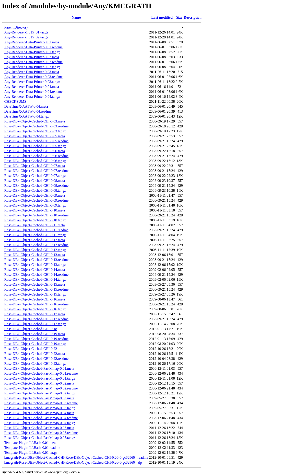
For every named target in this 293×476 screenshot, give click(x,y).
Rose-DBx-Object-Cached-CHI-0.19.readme (36, 339)
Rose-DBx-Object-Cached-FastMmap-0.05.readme (41, 433)
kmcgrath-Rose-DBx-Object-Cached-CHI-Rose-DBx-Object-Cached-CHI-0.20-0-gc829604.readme (76, 457)
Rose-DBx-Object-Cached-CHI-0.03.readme (36, 126)
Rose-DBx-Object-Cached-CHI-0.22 (30, 349)
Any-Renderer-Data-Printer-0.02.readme (33, 62)
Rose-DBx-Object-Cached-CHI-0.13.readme (36, 260)
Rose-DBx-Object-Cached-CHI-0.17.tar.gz (35, 324)
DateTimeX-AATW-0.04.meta (26, 106)
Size (179, 17)
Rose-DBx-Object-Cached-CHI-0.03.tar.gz (35, 131)
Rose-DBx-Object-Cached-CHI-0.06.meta (34, 151)
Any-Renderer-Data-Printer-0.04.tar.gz (32, 96)
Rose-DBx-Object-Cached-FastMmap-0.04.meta (39, 413)
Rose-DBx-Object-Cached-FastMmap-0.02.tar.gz (39, 393)
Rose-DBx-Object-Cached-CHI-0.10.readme (36, 215)
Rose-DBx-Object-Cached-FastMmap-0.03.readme (41, 403)
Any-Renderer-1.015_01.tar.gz (26, 32)
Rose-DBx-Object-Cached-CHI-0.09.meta (34, 195)
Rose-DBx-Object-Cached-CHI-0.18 (30, 329)
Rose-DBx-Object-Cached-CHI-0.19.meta (34, 334)
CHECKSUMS (15, 101)
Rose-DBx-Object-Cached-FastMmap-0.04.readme (41, 418)
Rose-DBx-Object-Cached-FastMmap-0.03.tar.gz (39, 408)
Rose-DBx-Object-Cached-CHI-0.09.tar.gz (35, 205)
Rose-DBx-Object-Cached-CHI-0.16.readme (36, 304)
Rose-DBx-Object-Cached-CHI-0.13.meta (34, 255)
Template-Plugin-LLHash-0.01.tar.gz (30, 452)
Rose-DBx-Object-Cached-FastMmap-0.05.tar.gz (39, 438)
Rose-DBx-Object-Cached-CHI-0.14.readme (36, 274)
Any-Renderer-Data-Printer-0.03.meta (31, 72)
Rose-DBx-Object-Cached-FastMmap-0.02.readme (41, 388)
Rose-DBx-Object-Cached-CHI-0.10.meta (34, 210)
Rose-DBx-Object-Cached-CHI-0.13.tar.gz (35, 265)
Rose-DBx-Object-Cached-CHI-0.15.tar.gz (35, 294)
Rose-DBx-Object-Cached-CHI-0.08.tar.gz (35, 190)
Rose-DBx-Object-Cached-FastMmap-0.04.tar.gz (39, 423)
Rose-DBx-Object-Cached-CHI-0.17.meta (34, 314)
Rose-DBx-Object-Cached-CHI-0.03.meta (34, 121)
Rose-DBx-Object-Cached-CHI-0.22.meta (34, 354)
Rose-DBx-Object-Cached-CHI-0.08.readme (36, 185)
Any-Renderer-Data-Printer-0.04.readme (33, 91)
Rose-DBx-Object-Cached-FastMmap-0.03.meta (39, 398)
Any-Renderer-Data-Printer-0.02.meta (31, 57)
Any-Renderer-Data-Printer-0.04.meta (31, 87)
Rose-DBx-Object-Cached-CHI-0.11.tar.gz (35, 235)
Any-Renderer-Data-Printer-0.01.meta (31, 42)
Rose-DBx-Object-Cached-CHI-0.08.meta (34, 180)
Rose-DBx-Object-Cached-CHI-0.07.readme (36, 171)
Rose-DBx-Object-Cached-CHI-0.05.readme (36, 141)
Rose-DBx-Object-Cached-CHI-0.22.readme (36, 358)
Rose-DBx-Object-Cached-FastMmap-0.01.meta (39, 368)
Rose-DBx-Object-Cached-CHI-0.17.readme (36, 319)
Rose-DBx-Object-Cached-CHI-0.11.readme (36, 230)
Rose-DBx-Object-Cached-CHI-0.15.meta (34, 284)
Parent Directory (16, 27)
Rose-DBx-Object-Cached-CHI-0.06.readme (36, 156)
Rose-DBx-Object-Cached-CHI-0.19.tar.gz (35, 344)
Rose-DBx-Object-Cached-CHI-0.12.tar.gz (35, 250)
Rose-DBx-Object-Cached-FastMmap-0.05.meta (39, 428)
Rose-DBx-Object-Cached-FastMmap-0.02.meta (39, 383)
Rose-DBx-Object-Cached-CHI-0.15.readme (36, 289)
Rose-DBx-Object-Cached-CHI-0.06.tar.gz (35, 161)
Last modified (162, 17)
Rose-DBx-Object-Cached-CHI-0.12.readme (36, 245)
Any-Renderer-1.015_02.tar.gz (26, 37)
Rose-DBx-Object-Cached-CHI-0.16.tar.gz (35, 309)
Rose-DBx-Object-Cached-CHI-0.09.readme (36, 200)
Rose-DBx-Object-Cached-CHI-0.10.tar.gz (35, 220)
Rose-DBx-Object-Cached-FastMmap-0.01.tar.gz (39, 378)
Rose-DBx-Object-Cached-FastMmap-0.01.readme (41, 373)
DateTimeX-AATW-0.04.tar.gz (26, 116)
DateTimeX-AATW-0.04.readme (27, 111)
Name (76, 17)
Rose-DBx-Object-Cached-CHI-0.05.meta (34, 136)
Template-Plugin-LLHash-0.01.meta (30, 443)
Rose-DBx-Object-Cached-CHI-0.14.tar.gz (35, 279)
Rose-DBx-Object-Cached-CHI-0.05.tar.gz (35, 146)
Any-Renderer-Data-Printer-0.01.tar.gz (32, 52)
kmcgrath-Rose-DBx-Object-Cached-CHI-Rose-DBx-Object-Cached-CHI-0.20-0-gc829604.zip (73, 462)
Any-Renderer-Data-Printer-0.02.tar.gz (32, 67)
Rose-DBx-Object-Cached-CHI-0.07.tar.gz (35, 176)
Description (192, 17)
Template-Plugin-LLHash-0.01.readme (32, 447)
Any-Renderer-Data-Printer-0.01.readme (33, 47)
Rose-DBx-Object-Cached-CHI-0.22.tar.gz (35, 363)
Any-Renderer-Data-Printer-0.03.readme (33, 77)
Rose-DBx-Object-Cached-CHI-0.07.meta (34, 166)
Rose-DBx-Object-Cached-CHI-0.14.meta (34, 269)
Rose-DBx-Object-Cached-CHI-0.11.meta (34, 225)
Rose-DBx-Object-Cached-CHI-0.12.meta (34, 240)
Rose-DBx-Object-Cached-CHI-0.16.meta (34, 299)
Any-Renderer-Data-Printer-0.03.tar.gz (32, 82)
